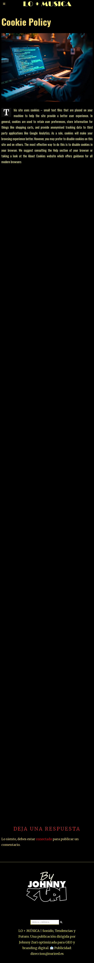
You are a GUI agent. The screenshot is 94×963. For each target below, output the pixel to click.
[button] (61, 922)
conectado (44, 839)
